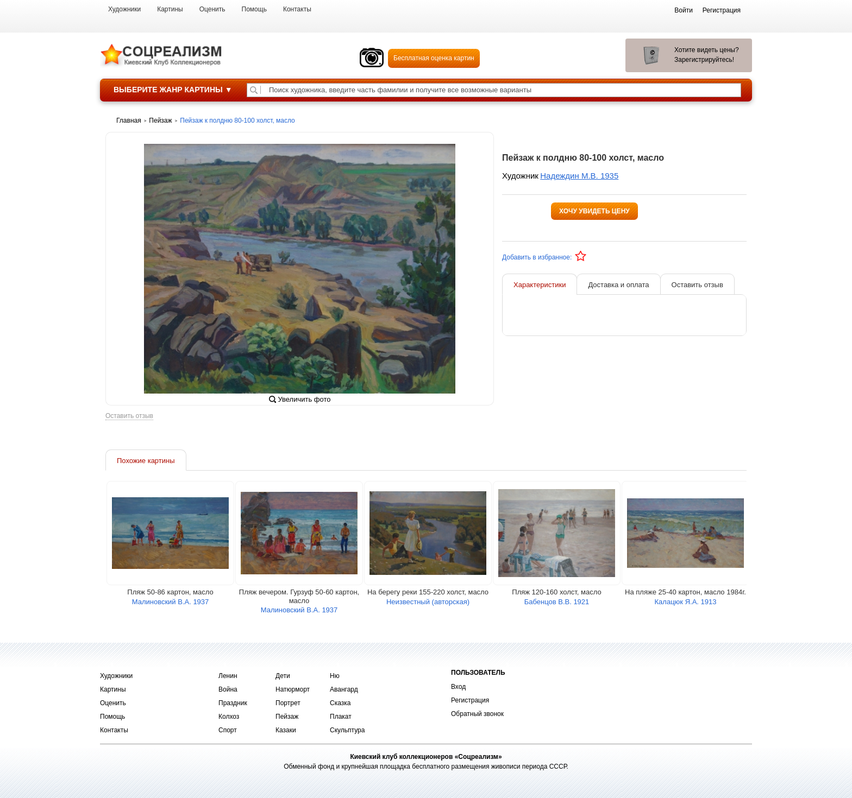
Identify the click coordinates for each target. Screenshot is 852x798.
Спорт (227, 730)
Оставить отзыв (129, 416)
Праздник (232, 703)
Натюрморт (292, 689)
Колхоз (228, 716)
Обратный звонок (477, 714)
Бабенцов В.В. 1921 (557, 602)
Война (227, 689)
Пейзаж (286, 716)
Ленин (227, 676)
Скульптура (347, 730)
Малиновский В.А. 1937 (170, 602)
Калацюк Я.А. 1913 (686, 602)
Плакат (341, 716)
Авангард (344, 689)
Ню (335, 676)
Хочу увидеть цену (594, 211)
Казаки (285, 730)
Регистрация (470, 700)
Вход (458, 687)
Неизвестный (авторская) (427, 602)
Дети (282, 676)
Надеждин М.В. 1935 (579, 175)
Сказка (340, 703)
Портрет (287, 703)
